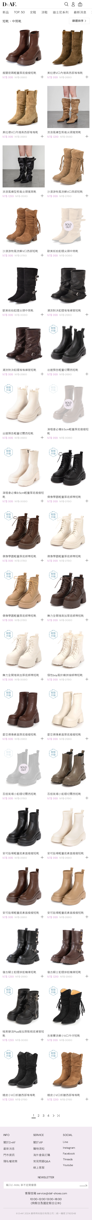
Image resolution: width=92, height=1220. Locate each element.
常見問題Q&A (42, 1161)
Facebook (69, 1153)
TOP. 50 (19, 12)
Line (65, 1142)
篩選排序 (79, 21)
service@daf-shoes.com (52, 1193)
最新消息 (80, 12)
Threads (68, 1159)
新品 (6, 12)
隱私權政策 (10, 1161)
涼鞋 (44, 12)
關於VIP (38, 1142)
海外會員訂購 (41, 1155)
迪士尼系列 (61, 12)
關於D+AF (9, 1142)
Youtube (68, 1165)
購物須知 (39, 1149)
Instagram (69, 1148)
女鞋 (33, 12)
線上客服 (39, 1167)
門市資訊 (9, 1155)
